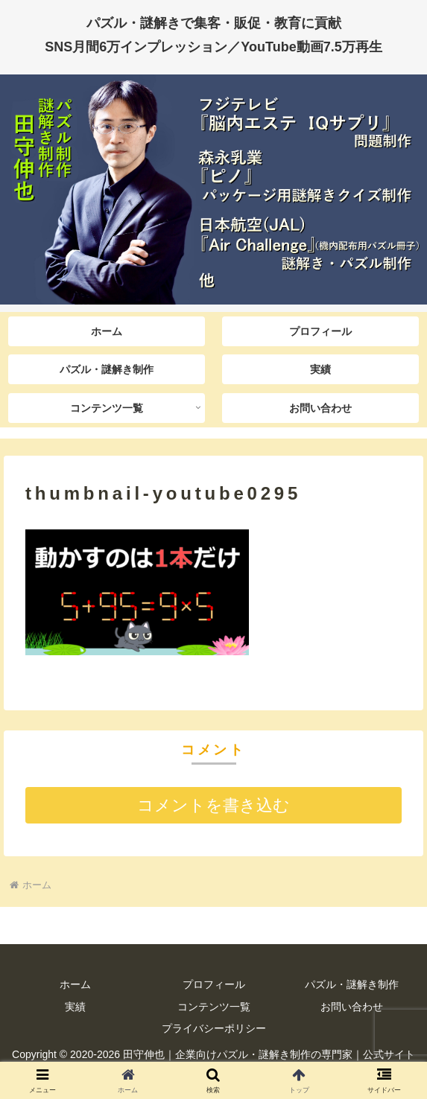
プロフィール (214, 984)
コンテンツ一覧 (213, 1007)
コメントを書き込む (213, 805)
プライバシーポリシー (214, 1028)
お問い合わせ (351, 1007)
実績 (75, 1007)
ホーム (75, 984)
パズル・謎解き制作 (352, 984)
